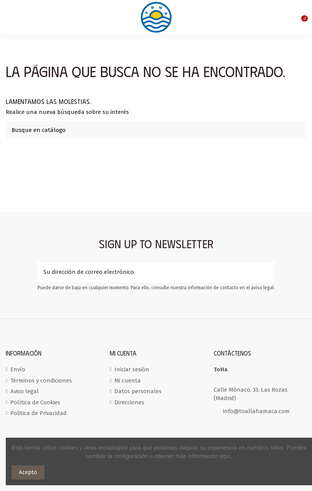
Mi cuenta (127, 380)
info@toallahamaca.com (256, 411)
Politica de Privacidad (38, 413)
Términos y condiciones (41, 380)
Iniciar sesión (131, 369)
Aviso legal (24, 391)
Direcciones (129, 402)
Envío (17, 369)
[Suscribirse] (269, 272)
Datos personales (138, 391)
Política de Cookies (35, 402)
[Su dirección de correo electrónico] (150, 272)
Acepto (28, 472)
